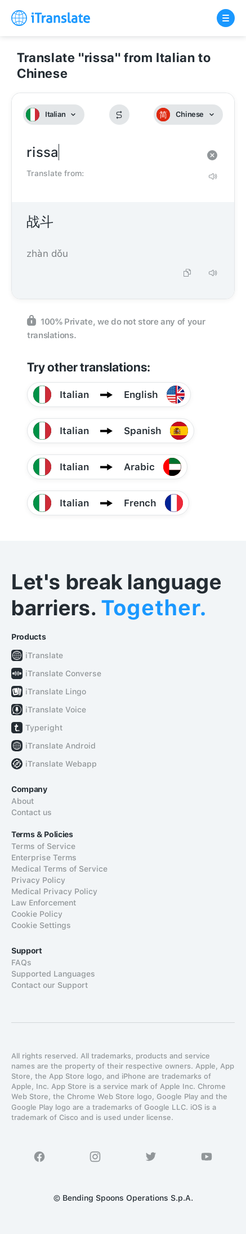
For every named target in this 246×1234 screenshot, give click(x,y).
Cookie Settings (41, 925)
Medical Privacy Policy (54, 891)
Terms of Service (43, 846)
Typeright (43, 727)
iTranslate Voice (55, 709)
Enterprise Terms (44, 857)
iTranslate (44, 655)
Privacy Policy (38, 880)
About (22, 801)
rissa (111, 152)
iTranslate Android (60, 745)
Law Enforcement (43, 902)
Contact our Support (49, 985)
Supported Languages (53, 973)
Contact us (31, 812)
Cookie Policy (36, 913)
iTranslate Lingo (55, 691)
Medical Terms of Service (59, 868)
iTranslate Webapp (61, 763)
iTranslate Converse (63, 673)
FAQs (21, 962)
